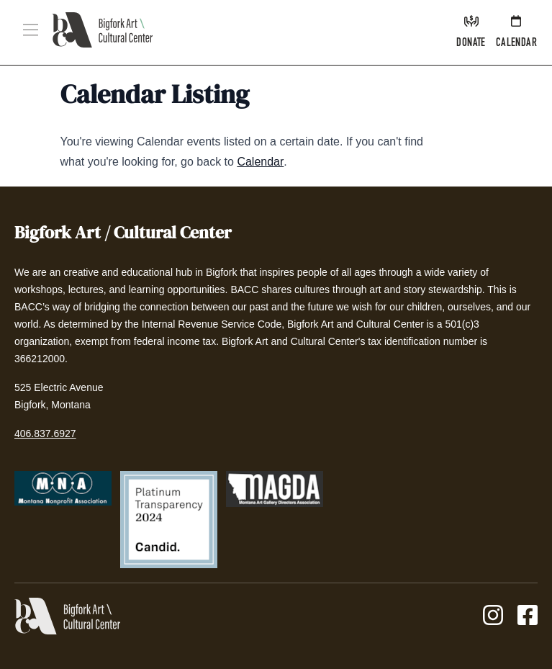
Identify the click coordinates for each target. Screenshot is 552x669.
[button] (30, 29)
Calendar (260, 162)
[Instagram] (493, 616)
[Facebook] (527, 616)
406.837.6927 (45, 433)
